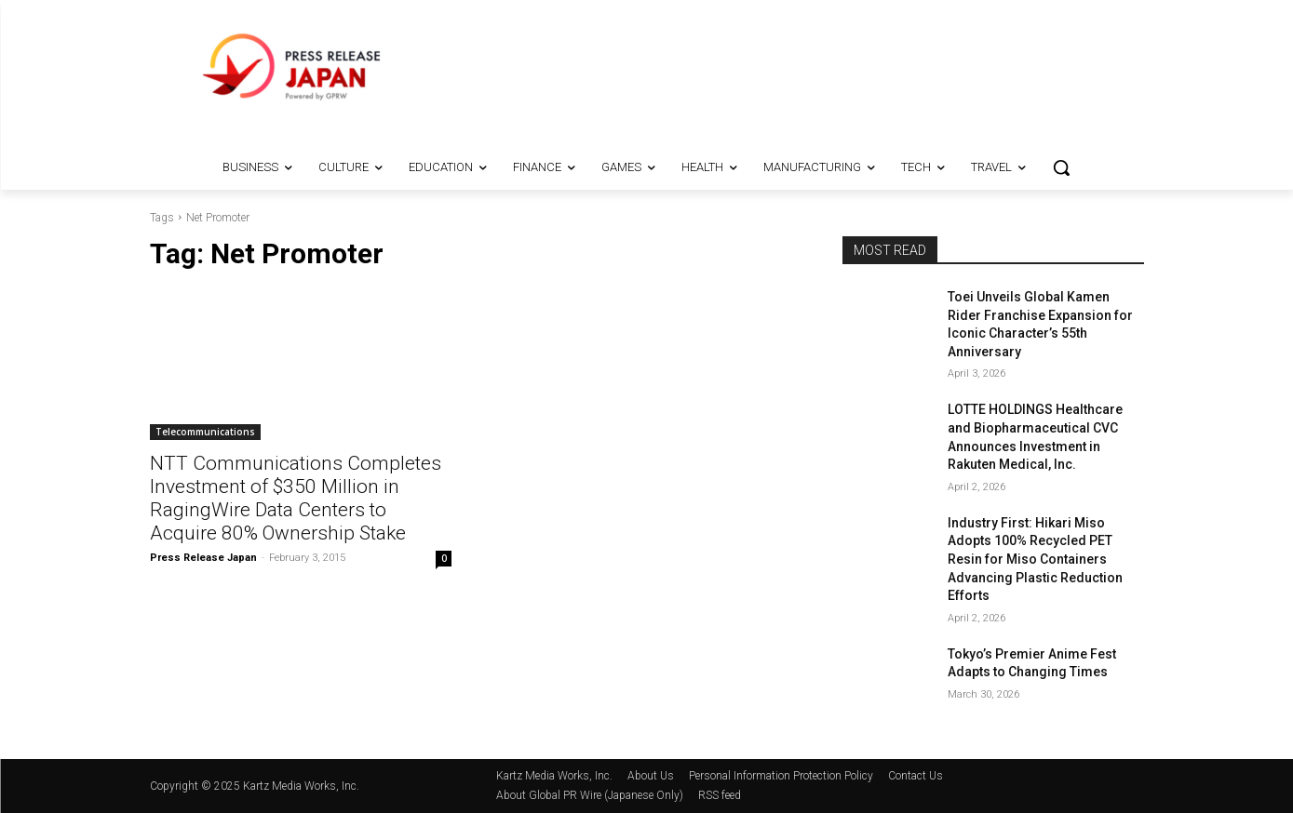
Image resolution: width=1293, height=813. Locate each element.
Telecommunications (205, 431)
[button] (1061, 167)
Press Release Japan (203, 558)
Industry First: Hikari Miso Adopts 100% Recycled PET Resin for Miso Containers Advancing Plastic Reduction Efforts (1035, 559)
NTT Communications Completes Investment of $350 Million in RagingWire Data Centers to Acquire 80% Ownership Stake (295, 498)
